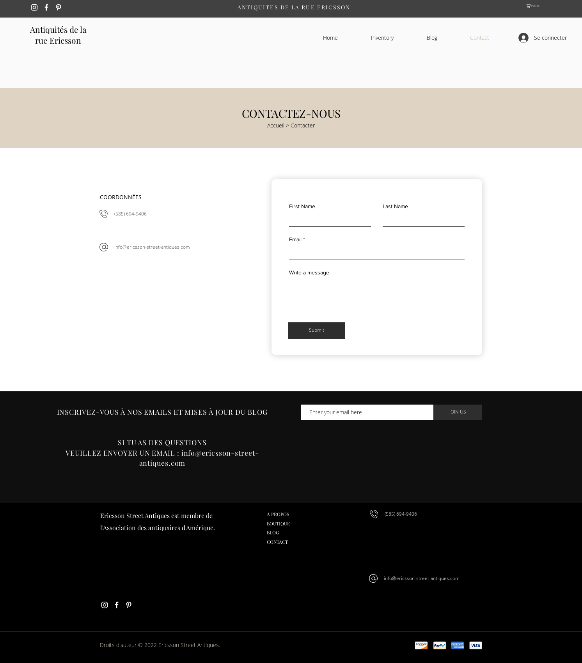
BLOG (273, 532)
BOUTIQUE (278, 523)
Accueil (275, 125)
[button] (538, 6)
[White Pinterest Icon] (58, 7)
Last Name (395, 206)
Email (295, 239)
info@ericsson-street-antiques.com (152, 247)
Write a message (309, 272)
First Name (302, 206)
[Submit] (316, 330)
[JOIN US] (457, 412)
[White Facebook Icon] (46, 7)
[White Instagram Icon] (34, 7)
